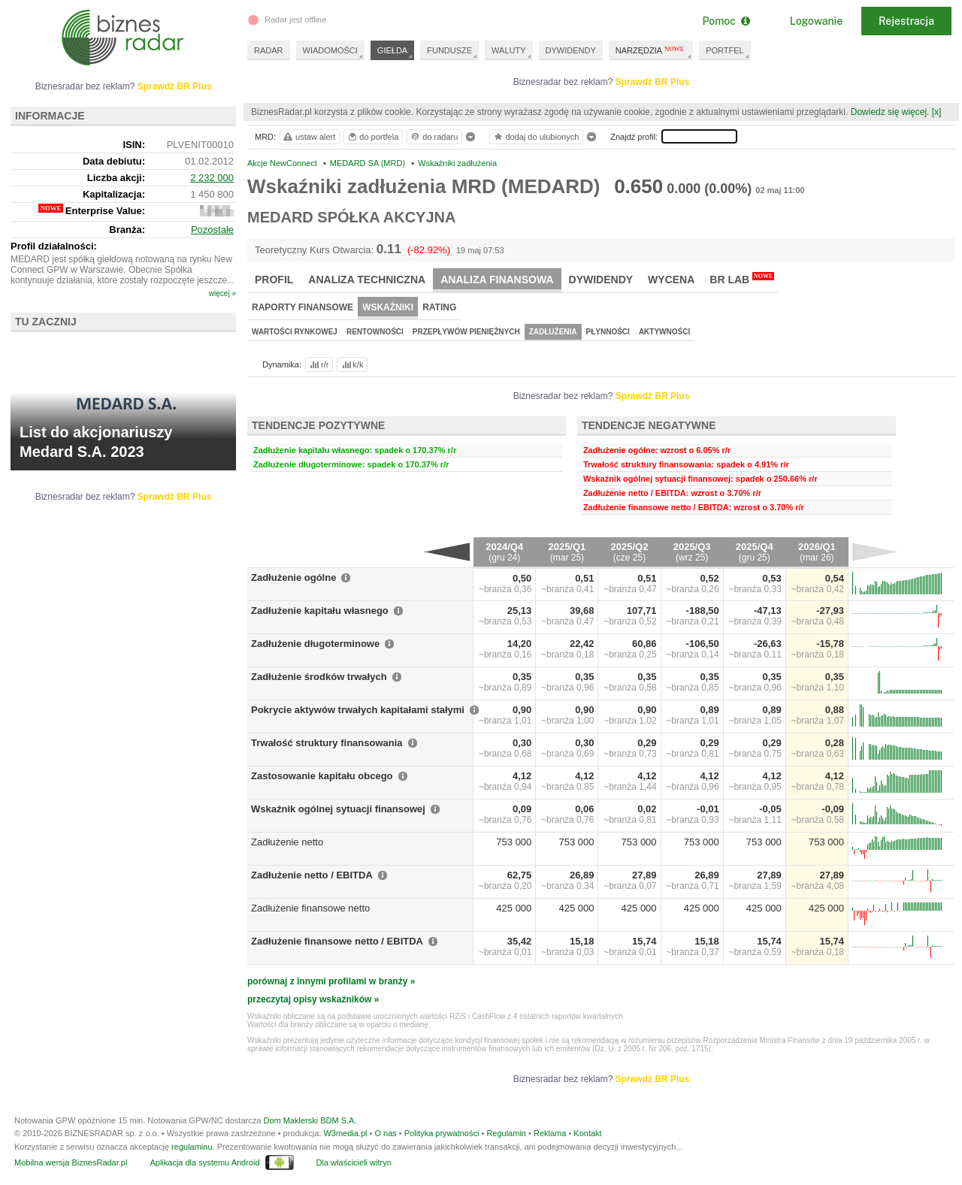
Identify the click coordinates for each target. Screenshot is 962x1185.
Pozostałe (212, 229)
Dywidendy (601, 280)
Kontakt (587, 1133)
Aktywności (664, 332)
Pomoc (725, 21)
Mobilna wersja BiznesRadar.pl (70, 1162)
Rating (439, 307)
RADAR (268, 50)
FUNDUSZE (449, 50)
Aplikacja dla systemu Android (204, 1162)
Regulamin (506, 1133)
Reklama (550, 1133)
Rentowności (375, 332)
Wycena (671, 280)
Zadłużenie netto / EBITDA (312, 875)
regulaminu (191, 1146)
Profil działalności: (54, 246)
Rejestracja (906, 21)
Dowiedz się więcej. (890, 112)
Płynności (608, 332)
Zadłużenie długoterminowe (315, 643)
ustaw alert (308, 137)
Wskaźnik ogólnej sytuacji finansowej (338, 809)
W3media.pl (345, 1133)
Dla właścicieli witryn (354, 1162)
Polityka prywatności (441, 1133)
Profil (274, 280)
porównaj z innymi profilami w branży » (331, 981)
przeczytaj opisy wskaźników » (313, 999)
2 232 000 (212, 177)
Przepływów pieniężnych (466, 332)
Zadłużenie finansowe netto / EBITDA (337, 941)
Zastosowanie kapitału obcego (322, 775)
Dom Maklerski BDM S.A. (309, 1120)
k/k (352, 364)
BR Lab (741, 279)
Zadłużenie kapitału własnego (320, 610)
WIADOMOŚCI (330, 50)
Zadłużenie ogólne (293, 577)
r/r (317, 364)
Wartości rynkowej (294, 332)
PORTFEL (725, 50)
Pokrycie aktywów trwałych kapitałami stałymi (357, 709)
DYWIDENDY (571, 50)
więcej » (222, 293)
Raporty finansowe (302, 307)
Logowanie (816, 21)
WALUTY (508, 50)
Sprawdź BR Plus (653, 82)
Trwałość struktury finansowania (327, 742)
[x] (937, 112)
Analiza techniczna (366, 280)
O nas (385, 1133)
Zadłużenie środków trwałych (319, 676)
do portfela (372, 137)
